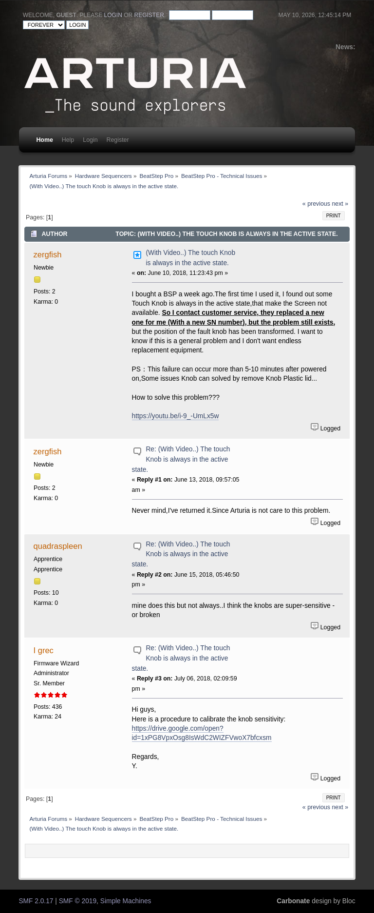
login (113, 15)
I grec (44, 650)
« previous (316, 203)
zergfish (48, 254)
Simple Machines (125, 901)
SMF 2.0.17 (36, 901)
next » (340, 203)
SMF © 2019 (77, 901)
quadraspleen (58, 546)
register (149, 15)
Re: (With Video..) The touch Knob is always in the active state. (181, 459)
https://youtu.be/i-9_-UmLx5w (175, 416)
